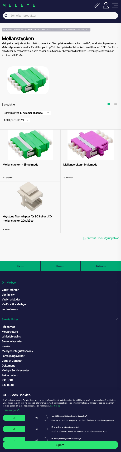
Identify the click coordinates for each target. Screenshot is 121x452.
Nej (36, 417)
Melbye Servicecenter (15, 370)
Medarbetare (10, 331)
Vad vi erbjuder (11, 299)
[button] (60, 282)
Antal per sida (17, 120)
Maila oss (100, 266)
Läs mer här (55, 406)
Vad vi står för (10, 289)
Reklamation (9, 375)
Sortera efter (27, 113)
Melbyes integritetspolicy (17, 351)
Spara (60, 445)
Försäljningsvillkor (13, 356)
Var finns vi (8, 294)
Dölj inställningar (11, 410)
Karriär (6, 346)
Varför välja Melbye (14, 304)
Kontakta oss (10, 309)
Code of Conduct (15, 360)
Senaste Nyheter (12, 341)
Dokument (8, 365)
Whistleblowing (11, 336)
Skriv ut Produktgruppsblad (101, 238)
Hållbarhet (8, 326)
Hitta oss (20, 266)
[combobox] (60, 15)
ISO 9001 (11, 380)
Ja (14, 417)
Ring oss (60, 266)
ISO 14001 (11, 385)
